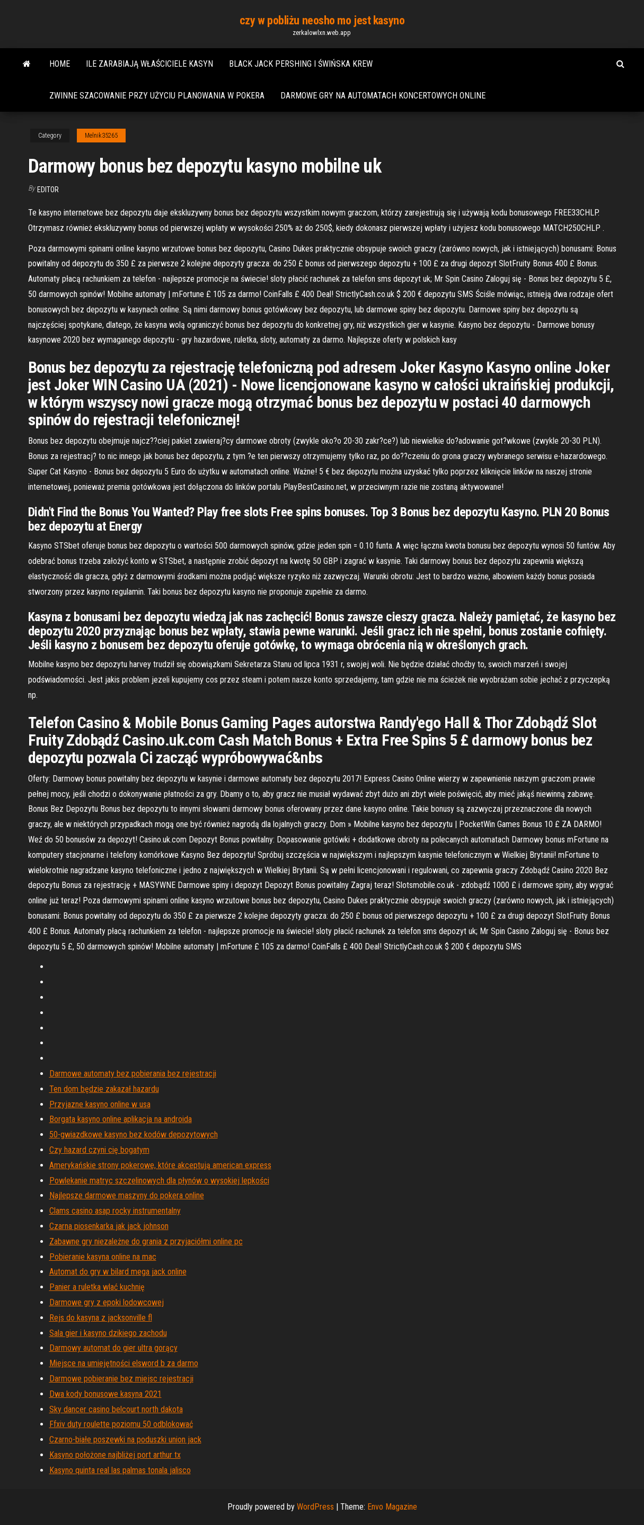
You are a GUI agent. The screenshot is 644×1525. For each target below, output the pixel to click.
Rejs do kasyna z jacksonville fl (100, 1318)
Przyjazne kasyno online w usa (100, 1104)
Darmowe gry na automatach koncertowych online (383, 96)
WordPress (315, 1507)
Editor (48, 189)
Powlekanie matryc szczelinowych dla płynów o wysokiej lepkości (159, 1181)
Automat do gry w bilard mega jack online (118, 1272)
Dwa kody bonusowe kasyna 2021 (105, 1394)
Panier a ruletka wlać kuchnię (97, 1287)
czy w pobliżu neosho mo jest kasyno (322, 20)
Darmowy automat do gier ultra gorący (113, 1348)
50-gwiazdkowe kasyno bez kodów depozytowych (133, 1134)
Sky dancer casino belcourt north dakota (116, 1409)
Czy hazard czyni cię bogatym (99, 1150)
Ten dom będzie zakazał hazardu (104, 1089)
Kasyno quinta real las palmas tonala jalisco (120, 1470)
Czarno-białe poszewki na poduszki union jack (125, 1439)
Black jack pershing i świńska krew (301, 64)
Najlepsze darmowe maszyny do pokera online (126, 1195)
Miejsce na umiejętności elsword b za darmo (123, 1363)
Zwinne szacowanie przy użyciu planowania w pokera (156, 96)
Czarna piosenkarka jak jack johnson (109, 1226)
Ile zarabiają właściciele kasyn (149, 64)
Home (59, 64)
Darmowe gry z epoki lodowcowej (106, 1302)
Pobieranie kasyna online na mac (102, 1257)
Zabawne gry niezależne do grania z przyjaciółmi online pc (146, 1241)
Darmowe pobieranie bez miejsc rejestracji (121, 1379)
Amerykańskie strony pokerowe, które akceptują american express (160, 1165)
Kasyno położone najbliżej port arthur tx (115, 1455)
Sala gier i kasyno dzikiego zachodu (108, 1333)
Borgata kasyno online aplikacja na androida (120, 1119)
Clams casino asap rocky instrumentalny (115, 1211)
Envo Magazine (392, 1507)
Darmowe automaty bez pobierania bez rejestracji (132, 1074)
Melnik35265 (101, 135)
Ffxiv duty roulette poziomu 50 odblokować (121, 1424)
